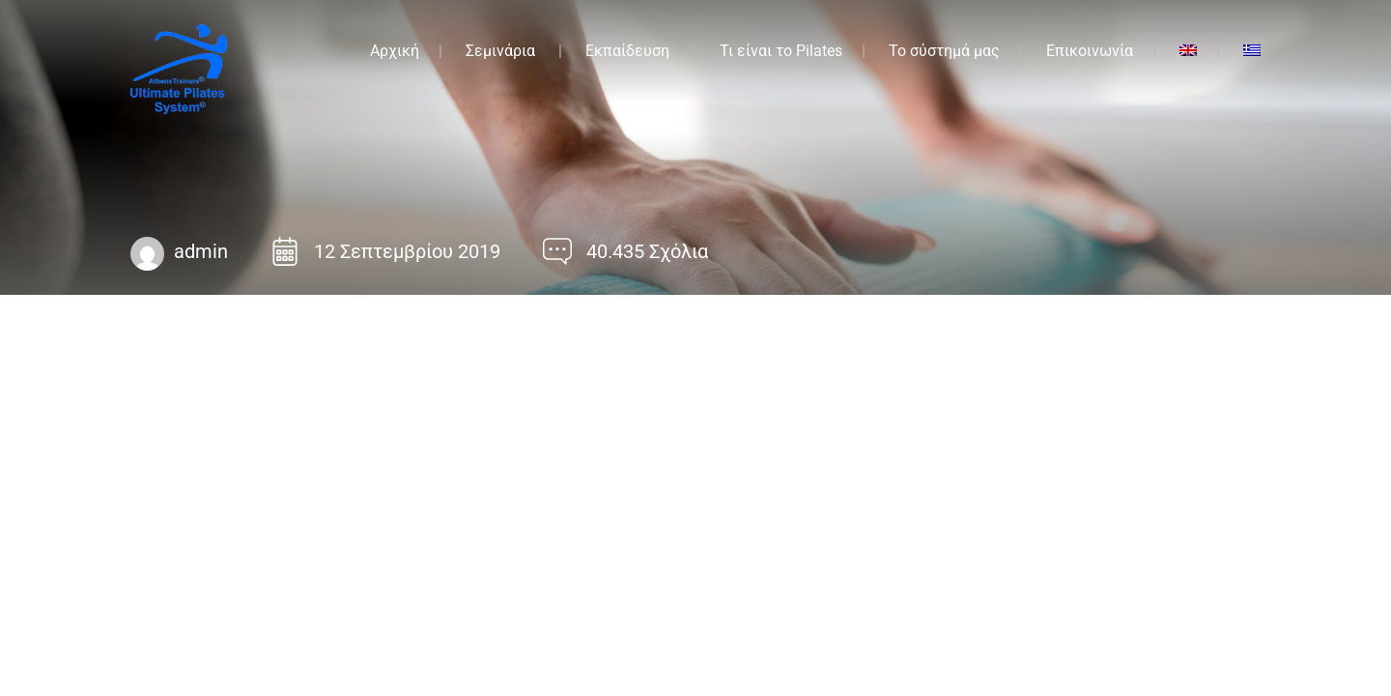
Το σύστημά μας (944, 51)
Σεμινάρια (500, 51)
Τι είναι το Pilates (781, 51)
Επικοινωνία (1089, 51)
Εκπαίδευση (627, 51)
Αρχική (394, 51)
